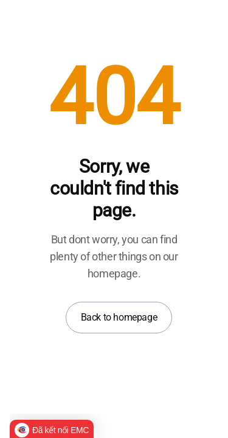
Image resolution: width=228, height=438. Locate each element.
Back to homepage (119, 317)
